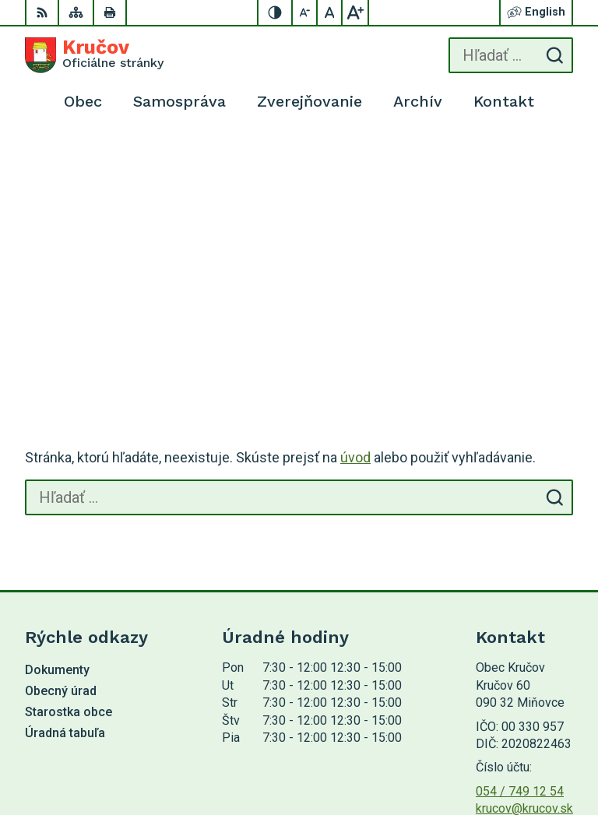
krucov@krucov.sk (524, 571)
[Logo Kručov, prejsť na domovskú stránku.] (94, 55)
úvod (355, 221)
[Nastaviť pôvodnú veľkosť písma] (330, 12)
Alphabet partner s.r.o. (514, 733)
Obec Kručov (538, 753)
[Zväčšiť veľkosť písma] (355, 12)
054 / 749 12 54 (520, 554)
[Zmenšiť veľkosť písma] (305, 12)
